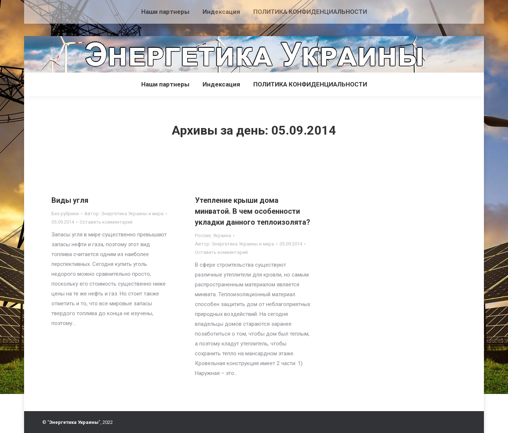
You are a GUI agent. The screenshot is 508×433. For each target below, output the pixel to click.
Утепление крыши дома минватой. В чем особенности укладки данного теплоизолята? (252, 211)
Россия (203, 235)
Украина (222, 235)
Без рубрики (65, 213)
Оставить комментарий (106, 222)
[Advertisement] (133, 16)
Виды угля (69, 200)
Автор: (123, 213)
